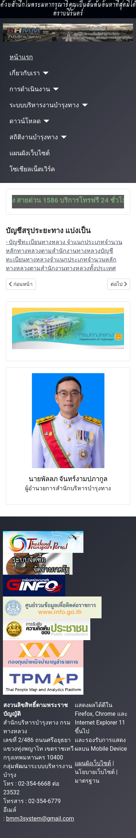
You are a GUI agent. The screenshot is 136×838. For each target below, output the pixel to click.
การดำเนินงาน (29, 89)
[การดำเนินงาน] (54, 89)
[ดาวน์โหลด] (45, 121)
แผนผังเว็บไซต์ (29, 153)
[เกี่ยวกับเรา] (44, 73)
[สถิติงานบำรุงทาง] (62, 137)
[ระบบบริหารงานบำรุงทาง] (83, 105)
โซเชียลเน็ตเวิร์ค (32, 169)
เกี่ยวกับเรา (24, 73)
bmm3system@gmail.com (40, 818)
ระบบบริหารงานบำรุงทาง (44, 105)
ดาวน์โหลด (25, 121)
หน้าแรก (21, 57)
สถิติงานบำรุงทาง (33, 137)
